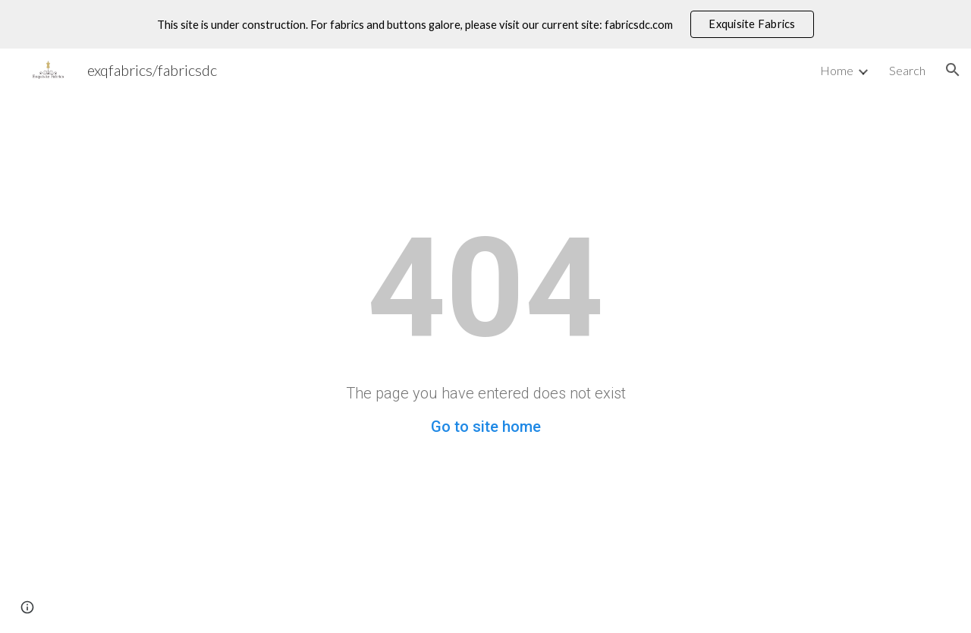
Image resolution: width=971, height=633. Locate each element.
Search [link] (907, 70)
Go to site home (486, 426)
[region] (485, 24)
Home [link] (836, 70)
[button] (953, 70)
